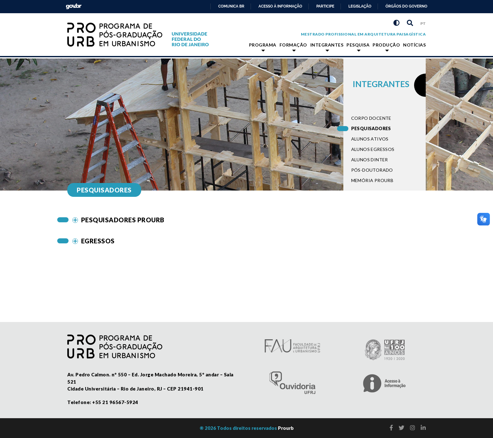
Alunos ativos (370, 138)
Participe (325, 6)
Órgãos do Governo (406, 6)
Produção (386, 47)
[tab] (200, 220)
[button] (200, 220)
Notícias (414, 44)
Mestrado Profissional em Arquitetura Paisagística (363, 34)
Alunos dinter (369, 159)
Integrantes (327, 47)
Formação (293, 47)
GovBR (72, 4)
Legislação (359, 6)
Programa (262, 47)
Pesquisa (357, 47)
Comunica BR (231, 6)
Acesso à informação (280, 6)
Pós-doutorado (372, 170)
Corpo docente (371, 118)
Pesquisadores (371, 128)
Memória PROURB (372, 180)
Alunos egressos (373, 149)
